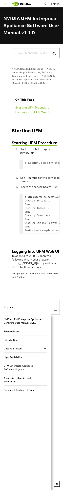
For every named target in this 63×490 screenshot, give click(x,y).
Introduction (10, 340)
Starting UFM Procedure (32, 108)
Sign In (55, 3)
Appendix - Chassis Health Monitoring (18, 379)
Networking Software (40, 72)
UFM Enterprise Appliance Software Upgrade (18, 367)
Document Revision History (19, 390)
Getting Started (13, 348)
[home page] (21, 4)
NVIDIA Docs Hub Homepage (27, 68)
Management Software (25, 75)
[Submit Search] (52, 53)
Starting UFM (37, 83)
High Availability (13, 357)
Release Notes (12, 331)
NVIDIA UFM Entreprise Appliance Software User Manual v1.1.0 (33, 79)
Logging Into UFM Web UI (33, 112)
